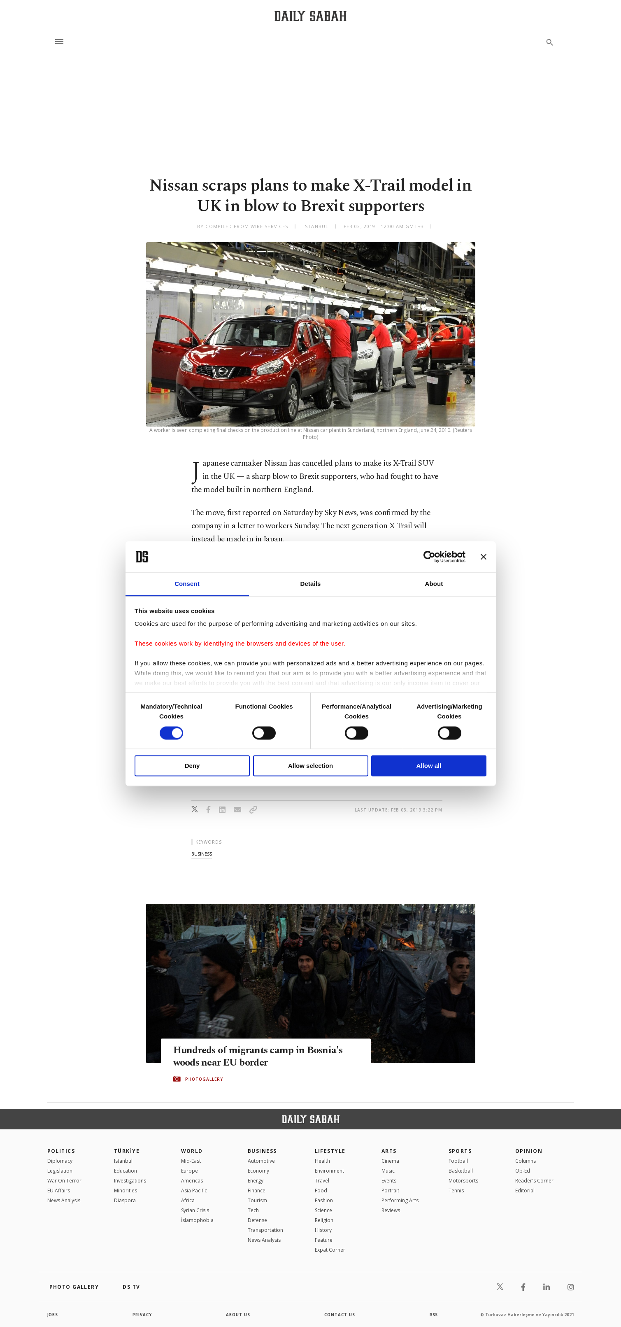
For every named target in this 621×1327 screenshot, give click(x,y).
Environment (329, 1170)
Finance (256, 1190)
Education (125, 1170)
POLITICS (61, 1150)
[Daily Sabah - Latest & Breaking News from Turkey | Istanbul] (310, 16)
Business (262, 1150)
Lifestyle (330, 1150)
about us (238, 1315)
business (201, 854)
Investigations (130, 1180)
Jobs (53, 1315)
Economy (258, 1170)
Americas (192, 1180)
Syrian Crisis (195, 1210)
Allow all (429, 766)
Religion (324, 1220)
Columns (525, 1160)
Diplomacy (59, 1160)
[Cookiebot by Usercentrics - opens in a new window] (429, 556)
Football (458, 1160)
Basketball (461, 1170)
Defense (257, 1220)
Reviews (390, 1210)
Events (388, 1180)
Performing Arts (400, 1200)
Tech (253, 1210)
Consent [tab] (187, 584)
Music (388, 1170)
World (192, 1150)
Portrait (390, 1190)
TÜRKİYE (127, 1150)
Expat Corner (330, 1249)
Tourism (257, 1200)
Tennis (456, 1190)
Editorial (525, 1190)
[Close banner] (483, 557)
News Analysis (63, 1200)
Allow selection (310, 766)
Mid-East (191, 1160)
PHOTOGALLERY (204, 1079)
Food (321, 1190)
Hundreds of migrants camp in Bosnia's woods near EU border (260, 1056)
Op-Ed (522, 1170)
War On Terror (64, 1180)
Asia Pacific (194, 1190)
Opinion (528, 1150)
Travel (322, 1180)
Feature (324, 1239)
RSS (433, 1315)
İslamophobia (197, 1220)
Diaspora (125, 1200)
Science (323, 1210)
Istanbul (123, 1160)
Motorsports (463, 1180)
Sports (460, 1150)
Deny (192, 766)
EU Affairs (58, 1190)
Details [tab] (310, 584)
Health (322, 1160)
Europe (189, 1170)
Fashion (324, 1200)
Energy (255, 1180)
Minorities (125, 1190)
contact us (340, 1315)
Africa (188, 1200)
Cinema (390, 1160)
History (323, 1230)
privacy (142, 1315)
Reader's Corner (534, 1180)
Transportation (265, 1230)
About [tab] (434, 584)
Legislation (59, 1170)
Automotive (261, 1160)
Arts (389, 1150)
